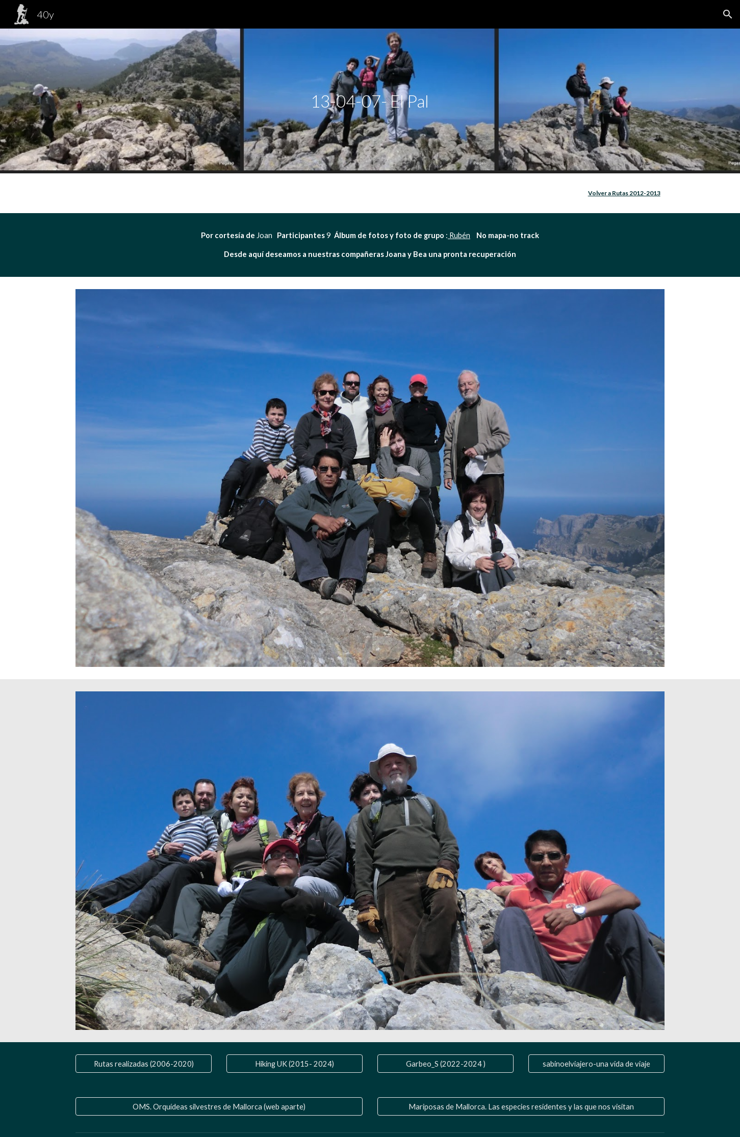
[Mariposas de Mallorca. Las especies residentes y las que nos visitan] (521, 1106)
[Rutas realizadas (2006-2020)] (143, 1063)
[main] (370, 101)
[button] (728, 14)
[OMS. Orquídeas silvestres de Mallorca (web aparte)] (219, 1106)
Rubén (459, 235)
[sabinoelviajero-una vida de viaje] (596, 1063)
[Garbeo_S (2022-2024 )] (445, 1063)
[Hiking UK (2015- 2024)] (294, 1063)
